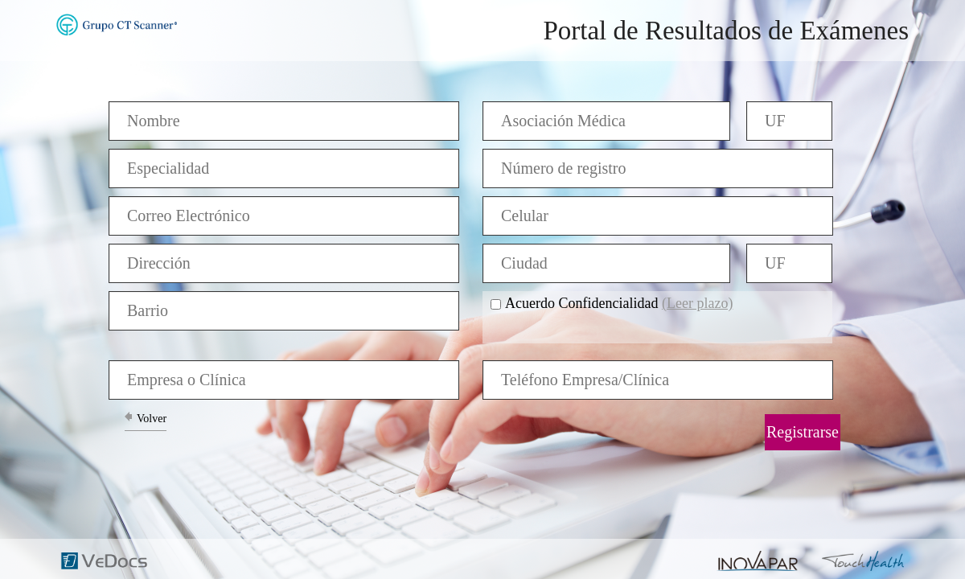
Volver (151, 419)
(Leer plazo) (697, 303)
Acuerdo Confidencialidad (619, 303)
